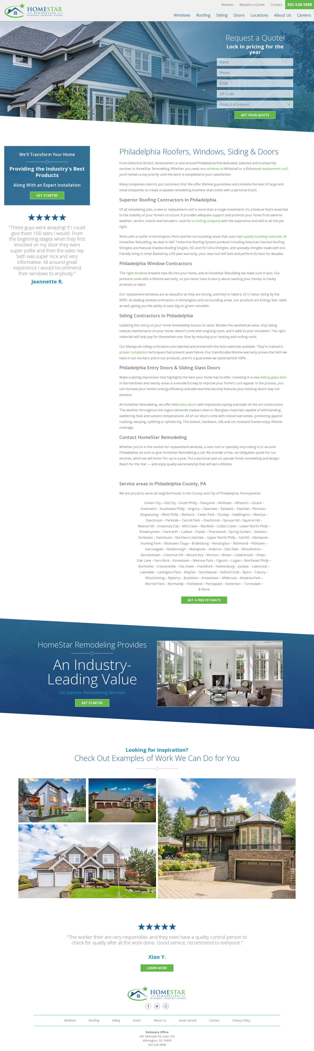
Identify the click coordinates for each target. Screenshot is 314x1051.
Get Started (47, 195)
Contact (276, 4)
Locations (259, 15)
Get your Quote (255, 115)
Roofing (203, 15)
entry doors (188, 404)
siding (144, 325)
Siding (221, 15)
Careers (304, 15)
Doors (239, 15)
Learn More (157, 968)
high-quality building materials (259, 236)
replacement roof (275, 168)
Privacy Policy (241, 1020)
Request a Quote (252, 4)
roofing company (207, 221)
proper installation (133, 352)
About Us (282, 15)
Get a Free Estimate (204, 600)
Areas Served (187, 1020)
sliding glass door (273, 377)
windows (140, 273)
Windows (182, 15)
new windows (210, 168)
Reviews (227, 4)
